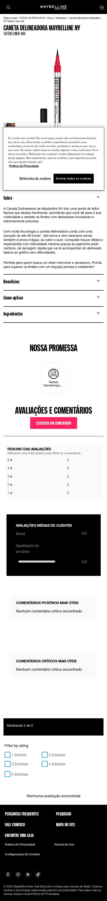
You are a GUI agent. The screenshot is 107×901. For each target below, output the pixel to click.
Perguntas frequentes (22, 814)
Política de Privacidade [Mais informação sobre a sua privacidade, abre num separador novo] (24, 166)
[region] (53, 159)
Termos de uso (64, 844)
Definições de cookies (35, 178)
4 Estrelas (57, 764)
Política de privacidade (20, 844)
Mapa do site (65, 824)
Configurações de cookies (22, 854)
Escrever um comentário (53, 423)
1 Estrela (19, 755)
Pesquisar (63, 814)
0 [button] (38, 460)
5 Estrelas (20, 774)
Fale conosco (15, 824)
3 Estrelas (20, 764)
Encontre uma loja (19, 835)
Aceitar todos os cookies (73, 178)
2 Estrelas (57, 755)
